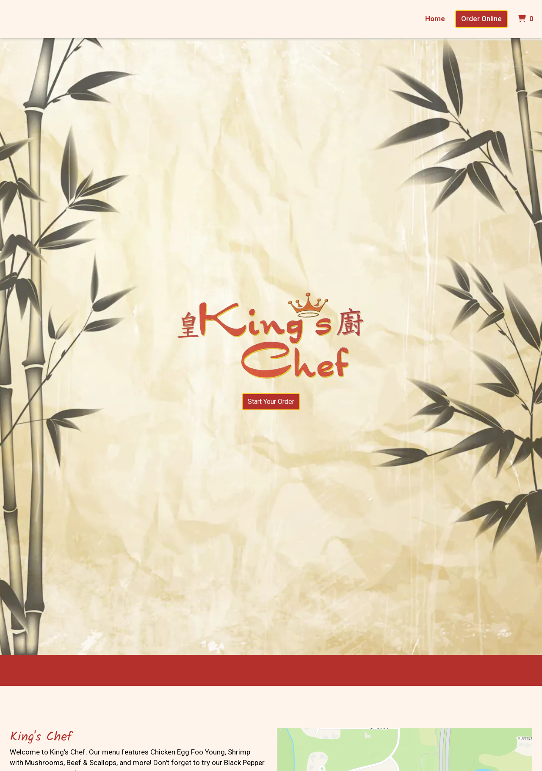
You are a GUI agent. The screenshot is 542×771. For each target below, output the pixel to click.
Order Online (481, 18)
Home (435, 18)
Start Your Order (271, 402)
